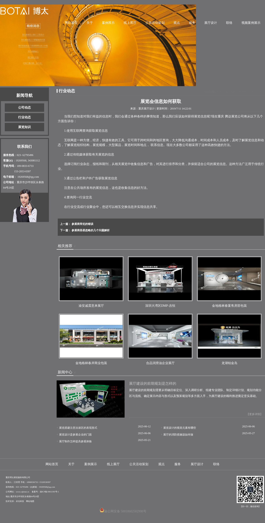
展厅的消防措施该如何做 (178, 434)
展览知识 (24, 127)
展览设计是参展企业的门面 (75, 434)
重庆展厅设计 (146, 108)
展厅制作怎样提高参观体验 (75, 441)
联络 (229, 22)
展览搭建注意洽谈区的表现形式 (78, 427)
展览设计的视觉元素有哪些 (179, 427)
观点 (176, 22)
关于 (90, 22)
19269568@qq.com (28, 176)
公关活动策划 (154, 22)
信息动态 (229, 91)
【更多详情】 (254, 414)
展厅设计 (210, 22)
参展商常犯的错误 (82, 224)
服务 (192, 22)
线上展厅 (130, 22)
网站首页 (71, 22)
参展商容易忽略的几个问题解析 (90, 230)
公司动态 (24, 107)
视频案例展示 (250, 22)
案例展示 (108, 22)
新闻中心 (244, 91)
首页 (219, 91)
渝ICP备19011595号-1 (49, 492)
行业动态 (24, 117)
